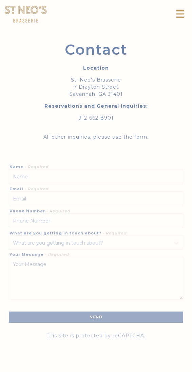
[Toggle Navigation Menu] (180, 13)
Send (96, 317)
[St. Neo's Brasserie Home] (25, 13)
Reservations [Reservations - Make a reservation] (96, 366)
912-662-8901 (96, 118)
